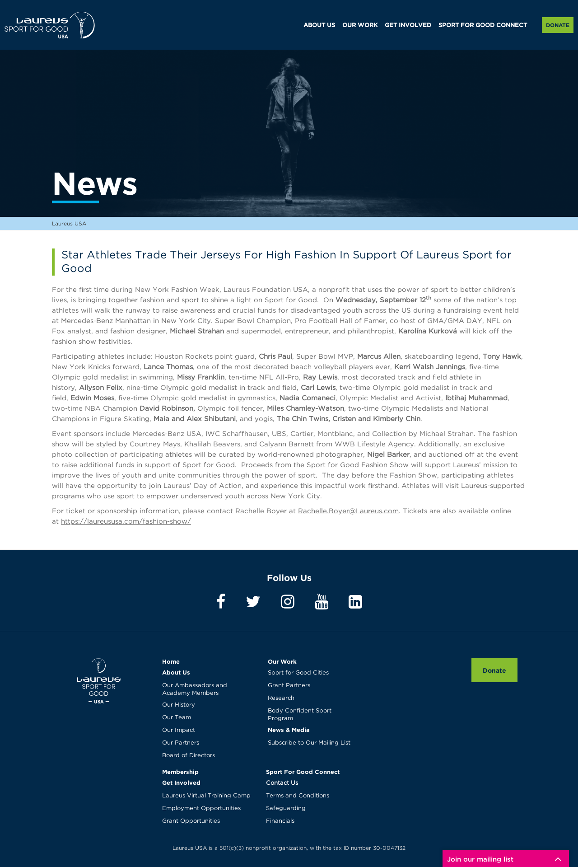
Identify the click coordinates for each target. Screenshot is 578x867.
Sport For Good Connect (303, 772)
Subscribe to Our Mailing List (309, 742)
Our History (178, 705)
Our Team (176, 717)
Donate (557, 25)
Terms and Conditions (297, 795)
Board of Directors (188, 755)
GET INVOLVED (408, 25)
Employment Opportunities (201, 808)
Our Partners (180, 742)
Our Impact (178, 730)
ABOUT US (319, 25)
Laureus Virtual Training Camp (206, 795)
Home (171, 661)
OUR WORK (360, 25)
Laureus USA (50, 25)
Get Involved (181, 782)
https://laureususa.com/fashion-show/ (126, 522)
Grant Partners (289, 685)
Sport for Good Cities (298, 672)
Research (281, 698)
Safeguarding (286, 808)
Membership (180, 772)
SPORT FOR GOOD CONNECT (482, 25)
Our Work (282, 661)
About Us (176, 672)
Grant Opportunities (191, 821)
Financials (280, 821)
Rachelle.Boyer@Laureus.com (348, 511)
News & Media (289, 729)
